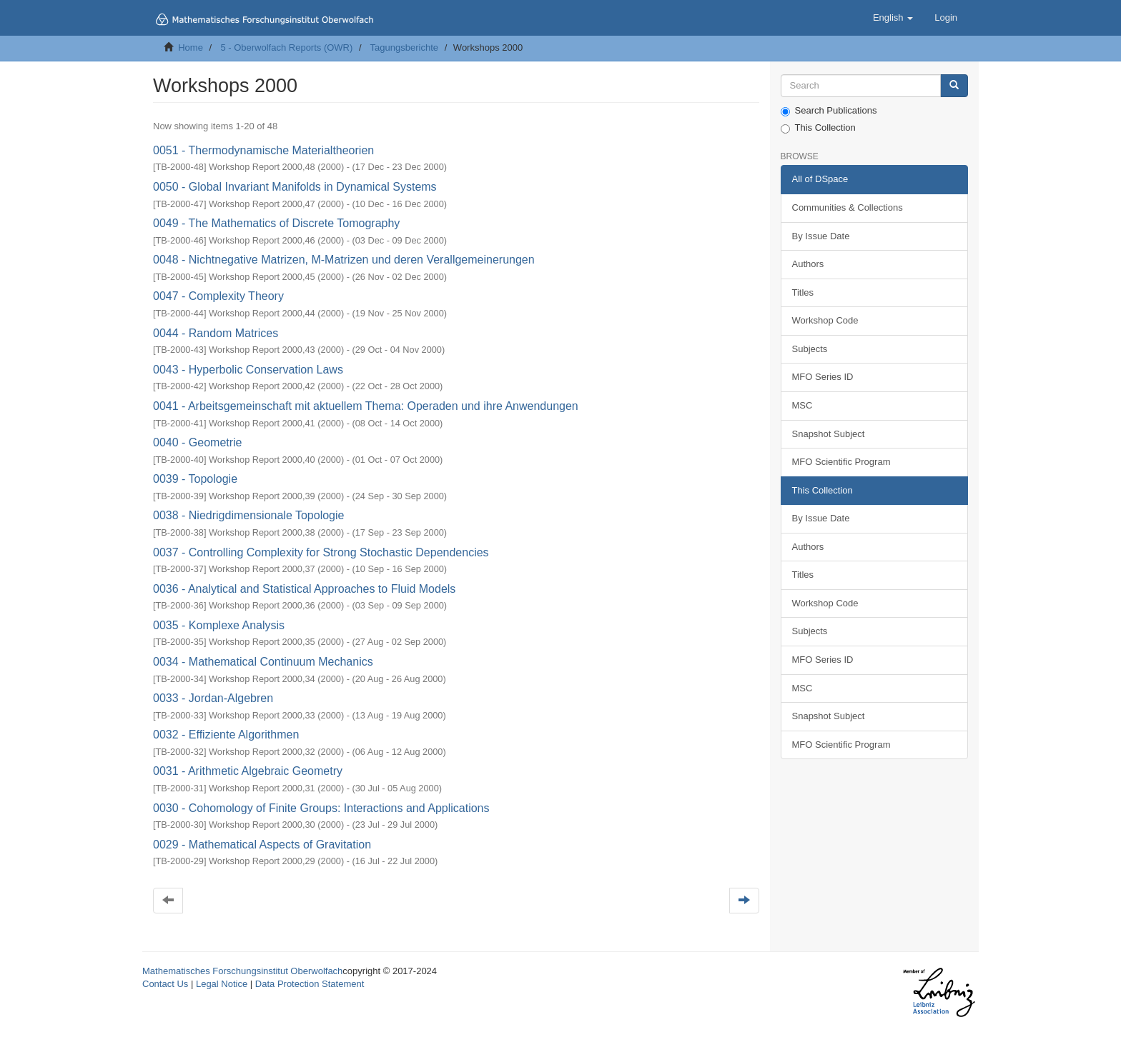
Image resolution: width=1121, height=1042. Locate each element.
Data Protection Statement (309, 983)
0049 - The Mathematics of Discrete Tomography (276, 223)
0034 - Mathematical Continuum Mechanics (263, 662)
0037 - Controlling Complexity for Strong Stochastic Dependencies (321, 552)
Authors (808, 264)
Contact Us (165, 983)
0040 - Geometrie (197, 442)
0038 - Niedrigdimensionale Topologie (248, 515)
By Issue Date (821, 236)
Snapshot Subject (828, 434)
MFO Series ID (823, 376)
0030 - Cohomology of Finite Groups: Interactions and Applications (321, 808)
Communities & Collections (847, 207)
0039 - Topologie (195, 479)
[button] (893, 18)
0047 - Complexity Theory (218, 296)
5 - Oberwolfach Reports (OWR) (286, 47)
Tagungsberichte (404, 47)
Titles (803, 292)
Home (190, 47)
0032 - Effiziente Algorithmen (226, 734)
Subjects (810, 349)
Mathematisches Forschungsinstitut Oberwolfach (242, 971)
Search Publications (829, 110)
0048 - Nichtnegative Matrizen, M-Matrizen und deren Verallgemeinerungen (344, 260)
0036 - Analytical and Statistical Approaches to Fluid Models (304, 589)
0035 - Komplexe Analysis (219, 625)
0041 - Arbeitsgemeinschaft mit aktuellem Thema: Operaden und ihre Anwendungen (365, 406)
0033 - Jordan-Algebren (213, 698)
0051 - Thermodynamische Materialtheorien (263, 150)
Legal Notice (221, 983)
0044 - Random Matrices (215, 333)
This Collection (818, 128)
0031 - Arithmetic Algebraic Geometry (247, 771)
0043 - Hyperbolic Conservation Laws (248, 370)
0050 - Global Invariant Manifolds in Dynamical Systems (295, 187)
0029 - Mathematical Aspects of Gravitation (262, 844)
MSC (802, 405)
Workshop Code (825, 320)
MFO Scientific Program (841, 461)
